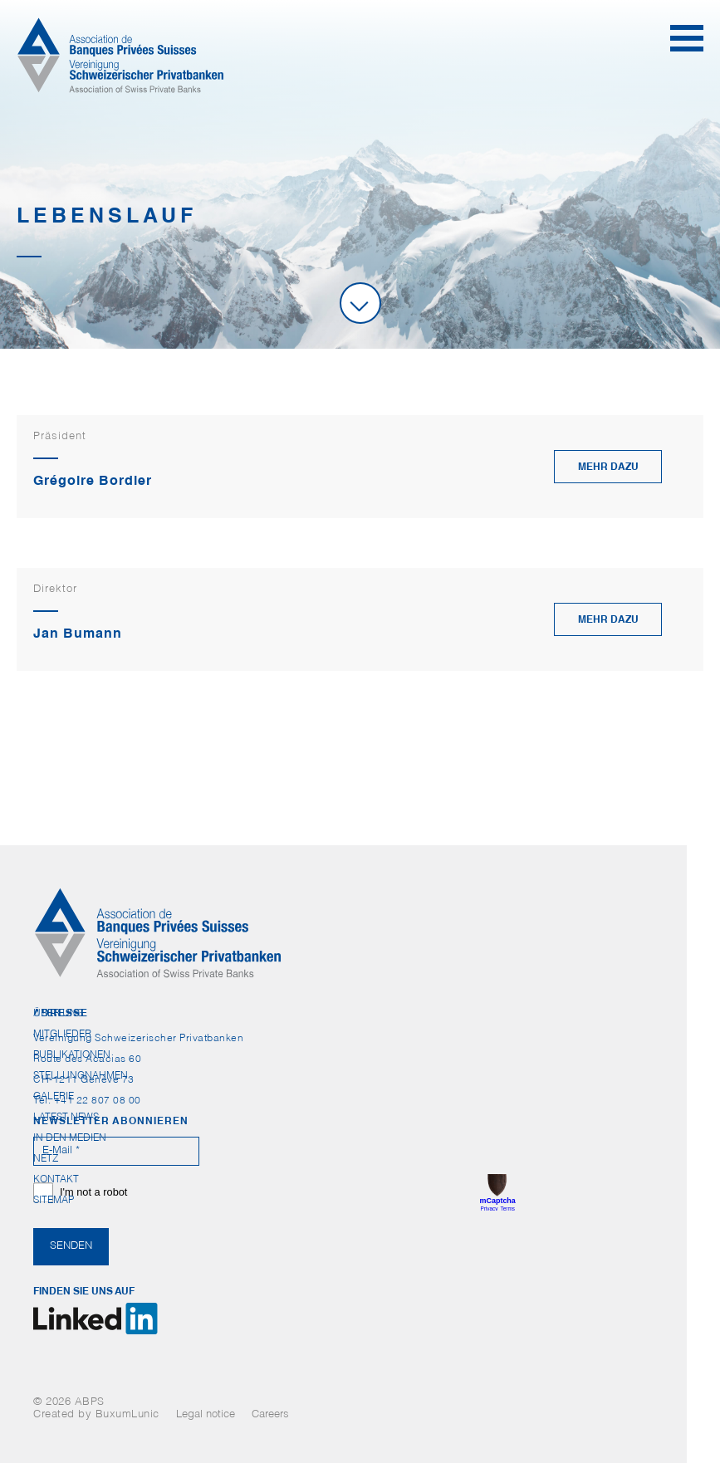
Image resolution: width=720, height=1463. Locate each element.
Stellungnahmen (80, 1076)
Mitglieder (62, 1035)
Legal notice (205, 1415)
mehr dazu (608, 467)
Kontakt (56, 1180)
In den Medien (69, 1138)
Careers (270, 1415)
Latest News (66, 1118)
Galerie (53, 1097)
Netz (45, 1159)
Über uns (58, 1014)
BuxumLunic (127, 1415)
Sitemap (53, 1201)
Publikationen (71, 1055)
